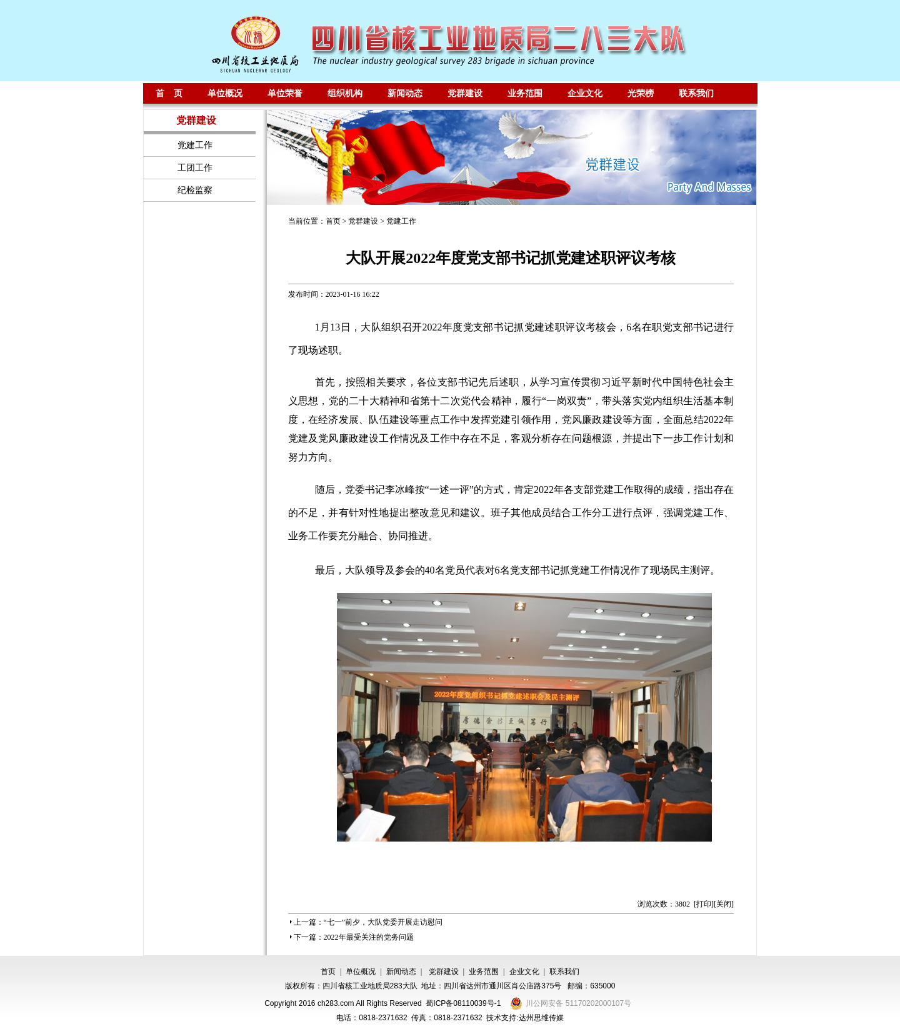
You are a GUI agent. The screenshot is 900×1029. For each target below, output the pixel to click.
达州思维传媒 (541, 1017)
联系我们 (696, 93)
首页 (333, 221)
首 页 (169, 93)
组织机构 (345, 93)
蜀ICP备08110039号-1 (463, 1003)
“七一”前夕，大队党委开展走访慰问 (383, 922)
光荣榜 (641, 93)
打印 (703, 904)
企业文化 (585, 93)
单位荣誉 (285, 93)
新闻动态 (405, 93)
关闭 (723, 904)
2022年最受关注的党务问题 (369, 937)
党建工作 (401, 221)
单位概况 (225, 93)
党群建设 (465, 93)
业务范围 (525, 93)
